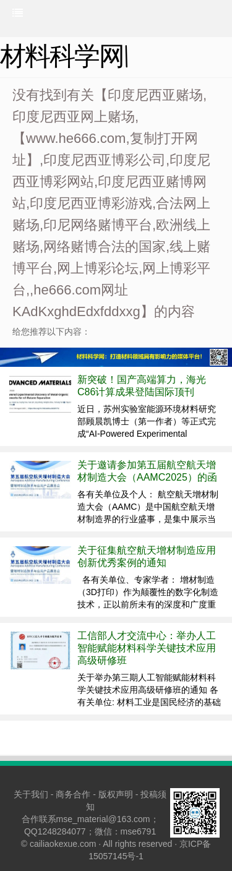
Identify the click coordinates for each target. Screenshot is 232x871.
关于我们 (31, 794)
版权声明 (115, 794)
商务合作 (73, 794)
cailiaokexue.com (63, 844)
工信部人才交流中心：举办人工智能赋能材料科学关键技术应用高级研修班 (146, 648)
